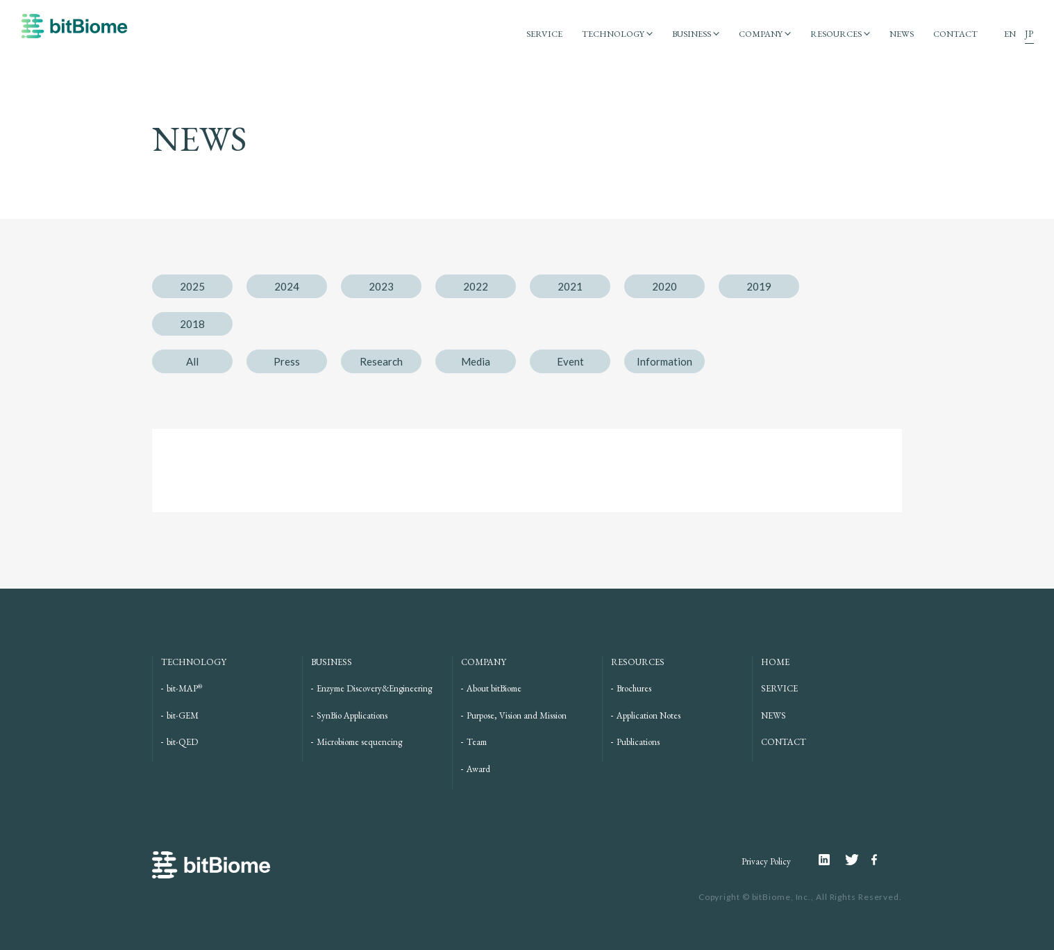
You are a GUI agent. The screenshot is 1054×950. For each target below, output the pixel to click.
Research (381, 361)
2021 (570, 286)
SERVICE (534, 34)
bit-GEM (183, 715)
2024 (286, 286)
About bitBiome (494, 688)
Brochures (634, 688)
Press (287, 361)
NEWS (900, 34)
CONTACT (955, 34)
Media (475, 361)
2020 (664, 286)
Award (478, 769)
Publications (638, 742)
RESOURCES (833, 34)
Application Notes (648, 715)
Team (477, 742)
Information (664, 361)
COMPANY (756, 34)
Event (570, 361)
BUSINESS (685, 34)
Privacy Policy (766, 861)
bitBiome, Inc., (783, 897)
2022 (475, 286)
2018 (192, 324)
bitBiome (74, 32)
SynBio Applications (352, 715)
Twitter (858, 859)
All (192, 361)
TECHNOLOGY (604, 34)
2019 (758, 286)
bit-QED (182, 742)
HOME (775, 662)
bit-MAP (184, 688)
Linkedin (832, 859)
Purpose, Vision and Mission (517, 715)
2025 (192, 286)
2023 (381, 286)
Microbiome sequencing (359, 742)
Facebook (876, 859)
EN (1010, 34)
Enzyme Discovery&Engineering (374, 688)
